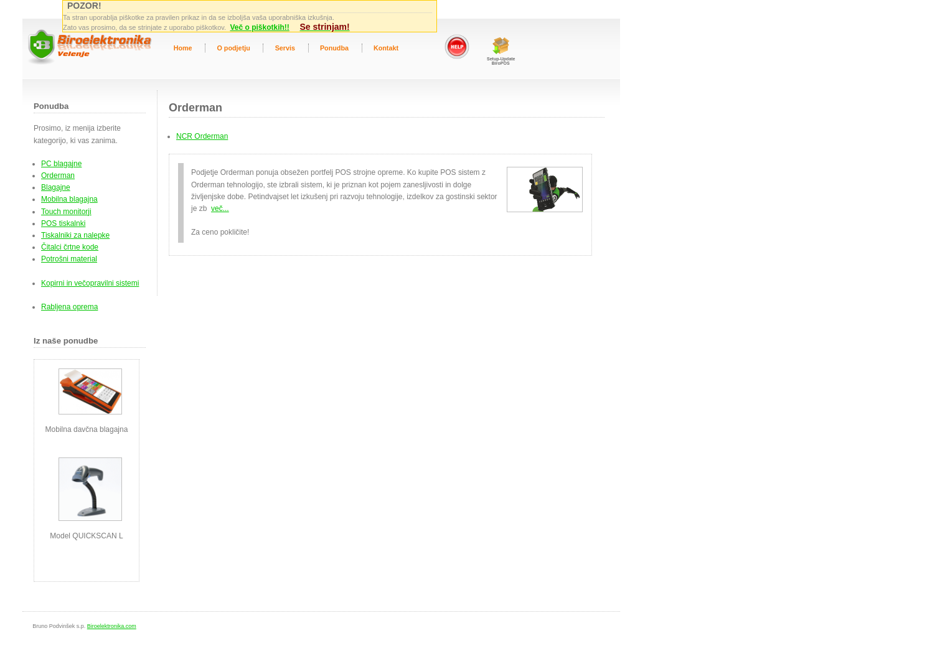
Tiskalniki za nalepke (75, 235)
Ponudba (334, 48)
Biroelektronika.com (111, 626)
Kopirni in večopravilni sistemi (90, 283)
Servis (285, 48)
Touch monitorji (66, 211)
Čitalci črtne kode (69, 247)
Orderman (58, 175)
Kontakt (386, 48)
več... (220, 208)
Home (183, 48)
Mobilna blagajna (69, 199)
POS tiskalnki (63, 223)
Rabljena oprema (69, 306)
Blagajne (55, 187)
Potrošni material (69, 259)
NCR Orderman (202, 136)
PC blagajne (61, 163)
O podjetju (233, 48)
